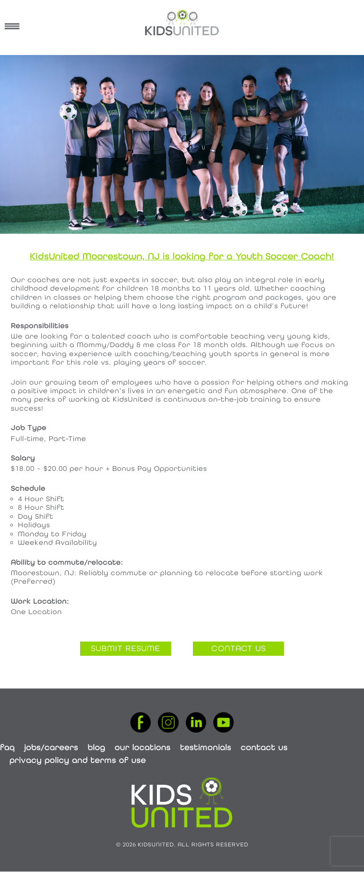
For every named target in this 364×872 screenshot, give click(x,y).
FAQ (7, 747)
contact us (238, 648)
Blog (96, 747)
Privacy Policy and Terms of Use (77, 760)
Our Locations (143, 747)
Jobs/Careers (51, 747)
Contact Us (264, 747)
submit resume (125, 648)
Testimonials (205, 747)
